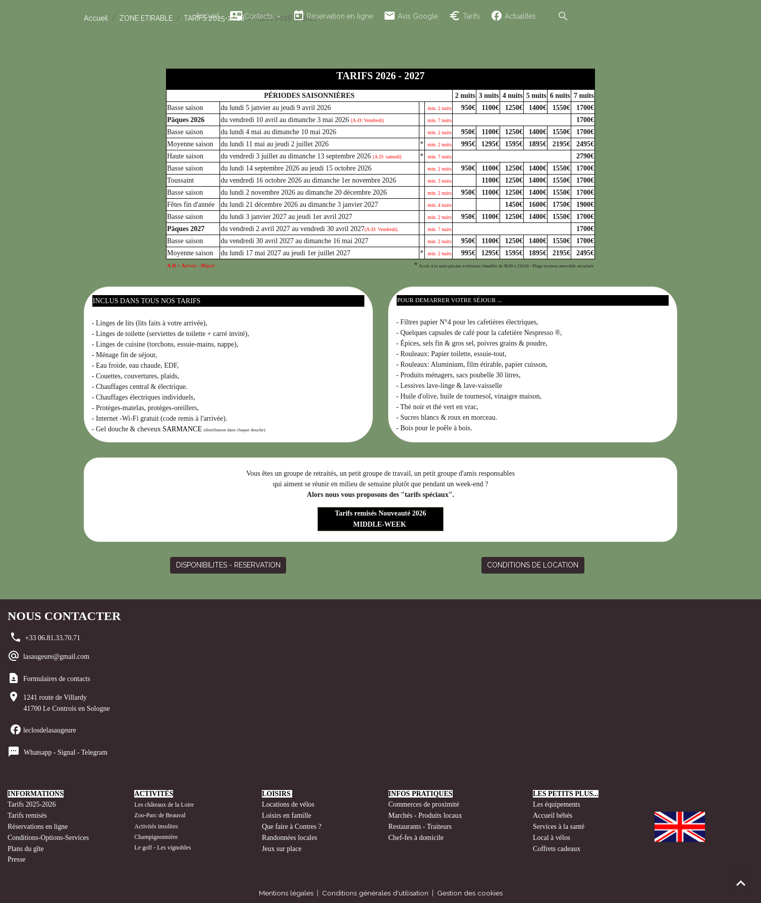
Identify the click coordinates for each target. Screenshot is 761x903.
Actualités (513, 16)
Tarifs (464, 16)
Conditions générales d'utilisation (375, 890)
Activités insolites (156, 825)
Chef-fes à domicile (416, 835)
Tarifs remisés (28, 814)
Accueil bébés (553, 814)
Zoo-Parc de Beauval (159, 814)
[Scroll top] (740, 882)
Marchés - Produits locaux (427, 814)
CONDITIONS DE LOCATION (532, 564)
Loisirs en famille (287, 814)
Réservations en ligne (39, 825)
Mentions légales (284, 890)
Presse (17, 857)
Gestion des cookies (471, 890)
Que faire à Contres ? (292, 825)
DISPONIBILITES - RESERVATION (228, 564)
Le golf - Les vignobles (162, 846)
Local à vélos (552, 835)
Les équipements (556, 804)
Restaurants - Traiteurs (421, 825)
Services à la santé (559, 825)
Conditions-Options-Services (49, 835)
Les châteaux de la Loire (164, 804)
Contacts (252, 16)
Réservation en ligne (333, 16)
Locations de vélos (288, 804)
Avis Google (411, 16)
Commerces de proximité (424, 804)
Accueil (207, 16)
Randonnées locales (290, 835)
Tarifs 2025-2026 (32, 804)
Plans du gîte (26, 846)
